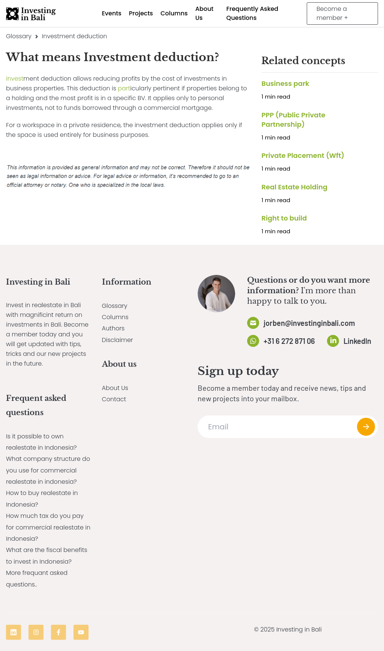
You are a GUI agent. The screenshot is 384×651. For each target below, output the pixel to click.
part (124, 88)
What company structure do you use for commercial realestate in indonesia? (48, 470)
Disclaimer (117, 340)
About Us (115, 388)
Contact (114, 399)
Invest (14, 78)
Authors (113, 328)
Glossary (19, 36)
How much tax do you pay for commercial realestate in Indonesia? (48, 527)
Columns (115, 317)
